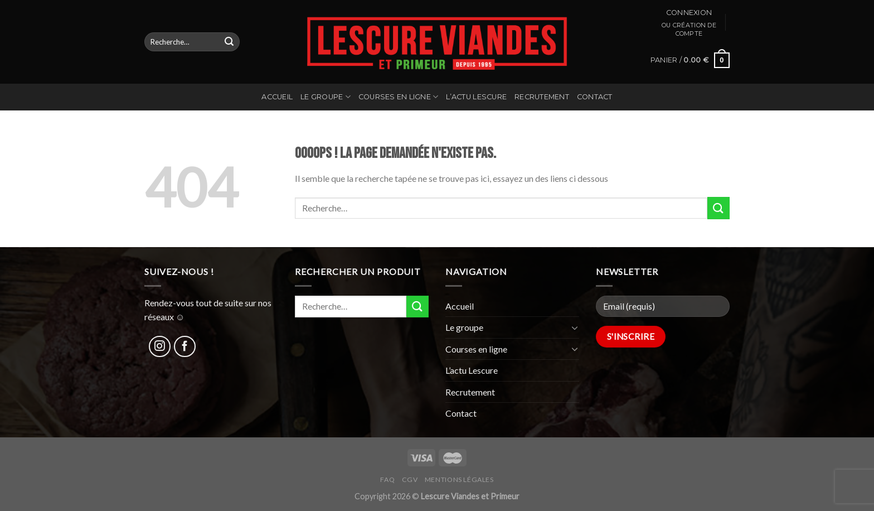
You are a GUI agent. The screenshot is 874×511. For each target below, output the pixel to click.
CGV (410, 479)
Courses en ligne (398, 96)
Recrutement (541, 97)
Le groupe (325, 96)
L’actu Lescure (476, 97)
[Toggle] (574, 327)
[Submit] (229, 41)
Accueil (277, 97)
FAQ (387, 479)
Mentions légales (459, 479)
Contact (595, 97)
